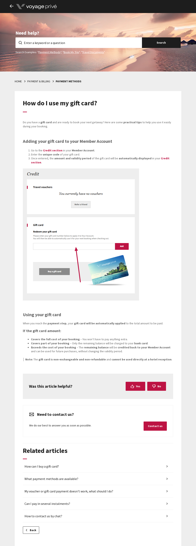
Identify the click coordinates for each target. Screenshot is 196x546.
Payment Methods (50, 52)
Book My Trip (71, 52)
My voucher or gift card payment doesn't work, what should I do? (68, 491)
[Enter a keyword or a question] (79, 42)
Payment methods (68, 81)
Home (18, 81)
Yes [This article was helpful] (138, 386)
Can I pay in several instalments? (47, 504)
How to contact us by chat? (43, 516)
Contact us (155, 426)
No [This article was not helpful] (159, 386)
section (52, 150)
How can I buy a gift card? (41, 466)
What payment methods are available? (51, 479)
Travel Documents (93, 52)
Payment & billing (38, 81)
